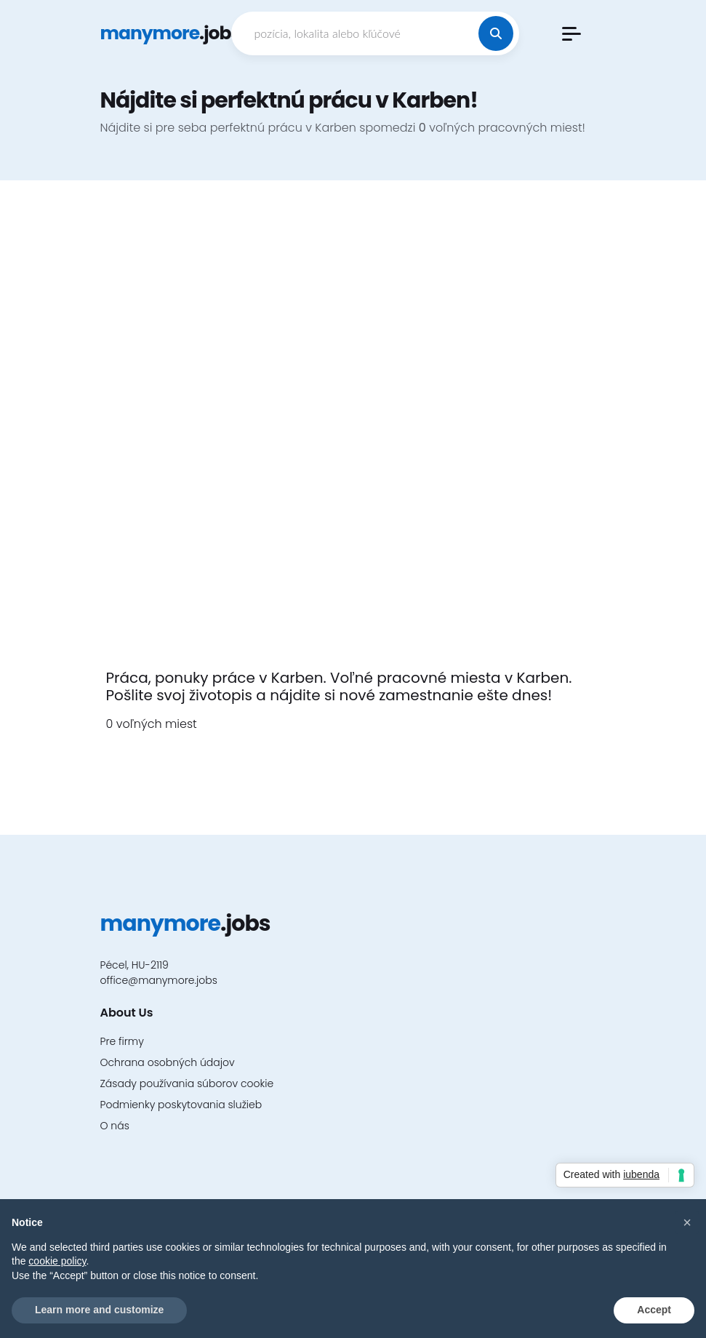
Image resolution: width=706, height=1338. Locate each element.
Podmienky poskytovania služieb (181, 1104)
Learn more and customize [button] (99, 1309)
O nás (114, 1125)
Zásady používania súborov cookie (187, 1083)
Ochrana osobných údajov (167, 1062)
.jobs (170, 33)
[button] (571, 34)
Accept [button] (654, 1309)
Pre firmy (122, 1041)
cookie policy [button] (57, 1261)
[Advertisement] (353, 433)
